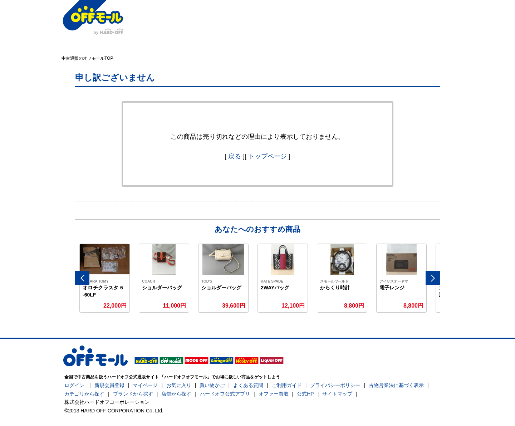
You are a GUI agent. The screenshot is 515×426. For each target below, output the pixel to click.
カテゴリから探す (84, 394)
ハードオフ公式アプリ (225, 394)
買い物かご (212, 385)
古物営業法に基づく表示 (396, 385)
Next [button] (433, 278)
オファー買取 (274, 394)
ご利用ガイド (287, 385)
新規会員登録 (109, 385)
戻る (234, 156)
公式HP (305, 394)
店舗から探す (176, 394)
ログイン (74, 385)
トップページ (267, 156)
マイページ (145, 385)
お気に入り (178, 385)
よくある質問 (248, 385)
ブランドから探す (133, 394)
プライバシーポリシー (335, 385)
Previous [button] (82, 278)
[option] (104, 278)
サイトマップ (337, 394)
